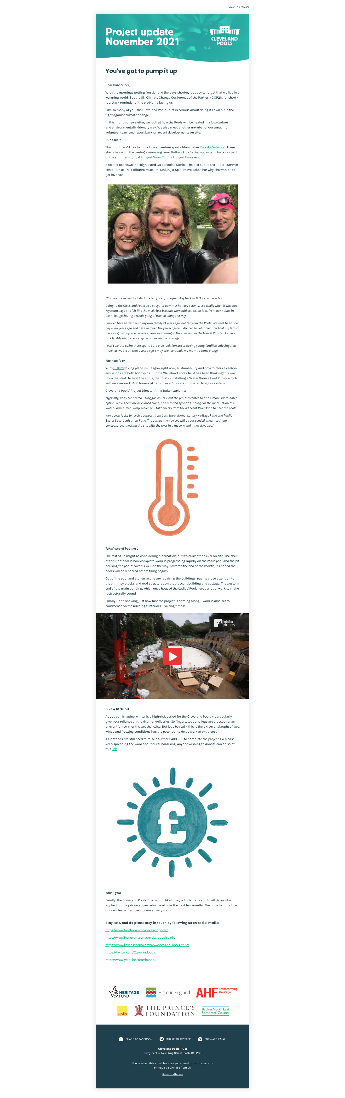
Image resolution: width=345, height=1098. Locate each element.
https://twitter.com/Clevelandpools (130, 952)
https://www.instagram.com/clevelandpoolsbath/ (140, 937)
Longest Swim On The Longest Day (166, 157)
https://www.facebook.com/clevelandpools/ (136, 930)
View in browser (239, 7)
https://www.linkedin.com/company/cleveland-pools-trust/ (147, 945)
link (114, 749)
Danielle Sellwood (212, 147)
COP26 (118, 368)
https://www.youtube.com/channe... (130, 960)
